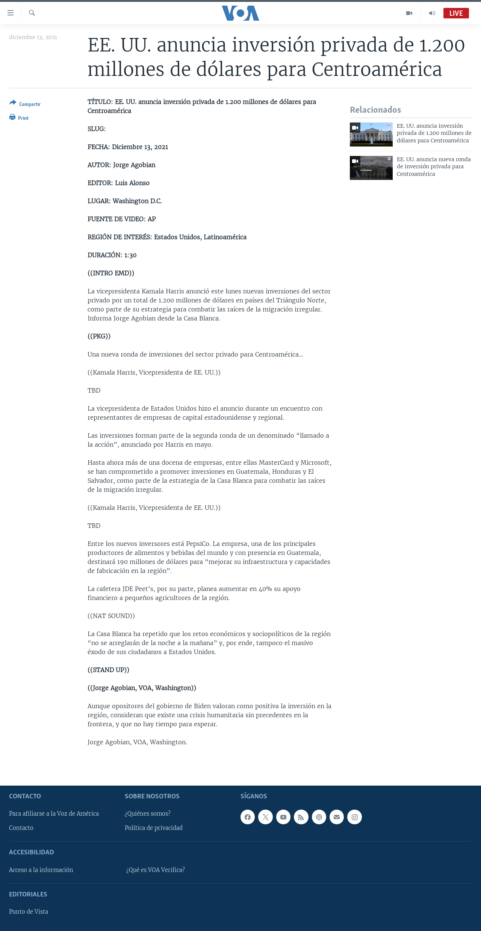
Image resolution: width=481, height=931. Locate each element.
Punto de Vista (28, 911)
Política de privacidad (154, 828)
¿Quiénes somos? (148, 813)
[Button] (25, 105)
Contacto (21, 828)
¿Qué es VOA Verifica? (155, 869)
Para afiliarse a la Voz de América (54, 813)
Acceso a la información (41, 869)
